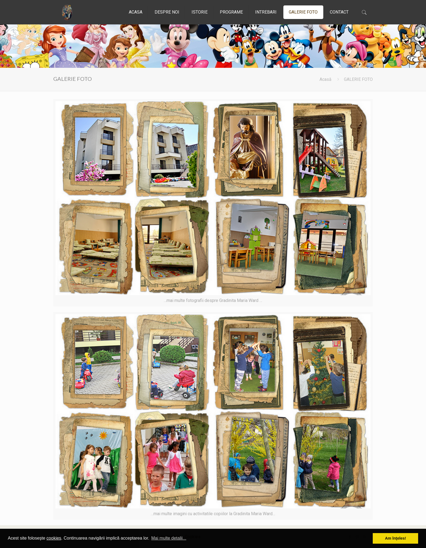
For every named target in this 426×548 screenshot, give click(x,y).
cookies (53, 538)
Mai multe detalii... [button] (168, 538)
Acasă (325, 79)
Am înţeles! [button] (395, 538)
